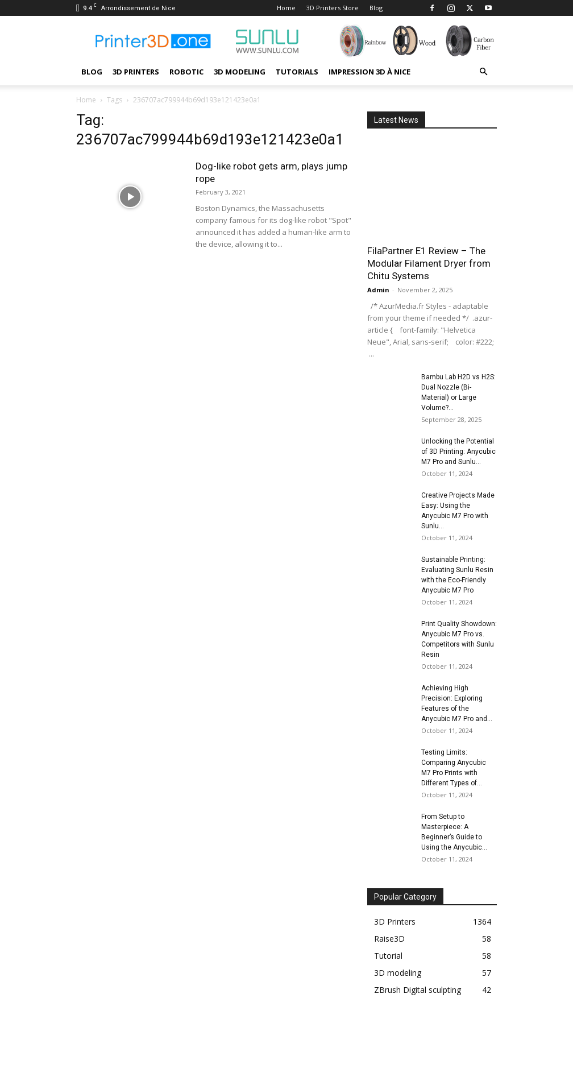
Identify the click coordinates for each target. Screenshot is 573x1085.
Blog (376, 7)
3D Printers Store (332, 7)
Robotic (186, 72)
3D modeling (239, 72)
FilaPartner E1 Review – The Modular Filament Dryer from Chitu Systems (429, 263)
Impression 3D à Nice (369, 72)
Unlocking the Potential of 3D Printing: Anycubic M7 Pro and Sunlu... (458, 451)
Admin (378, 289)
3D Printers (136, 72)
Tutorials (297, 72)
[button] (483, 72)
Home (286, 7)
